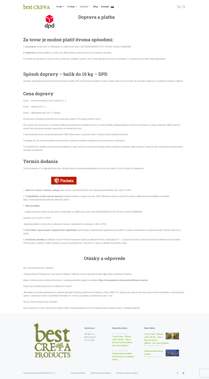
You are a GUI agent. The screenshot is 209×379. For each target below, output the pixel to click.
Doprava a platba (78, 373)
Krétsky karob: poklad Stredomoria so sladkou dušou (123, 356)
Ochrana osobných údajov (127, 373)
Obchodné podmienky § (101, 373)
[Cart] (178, 6)
